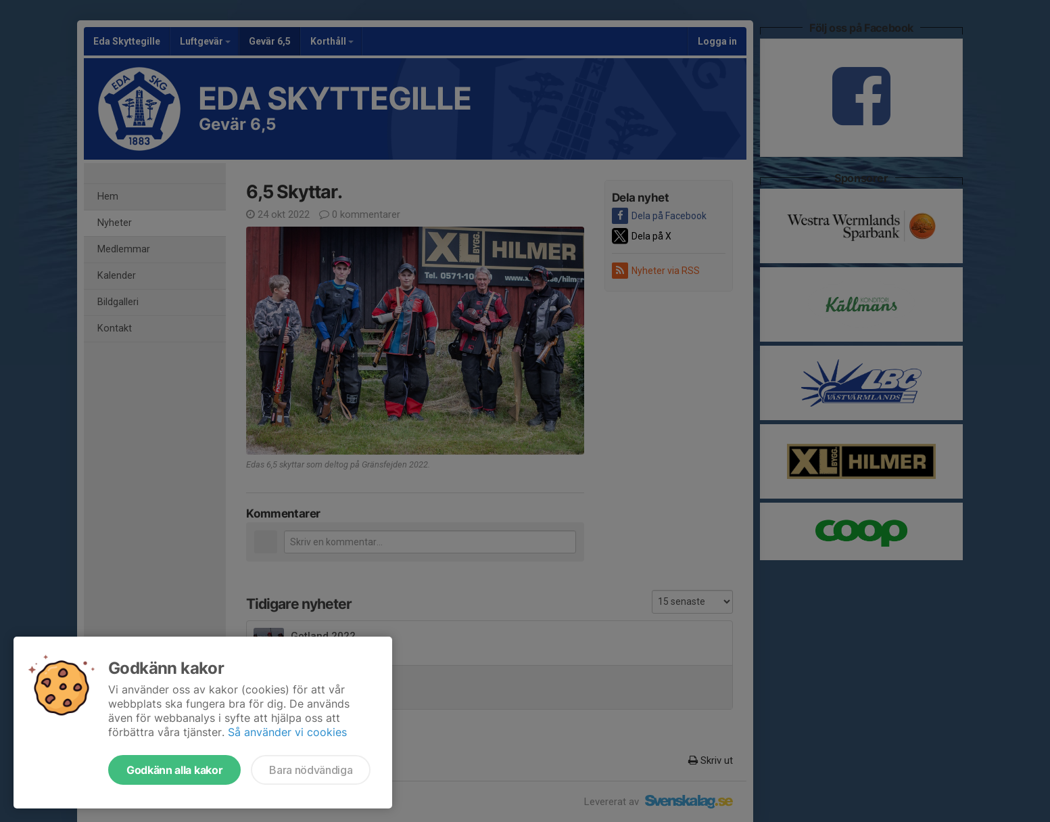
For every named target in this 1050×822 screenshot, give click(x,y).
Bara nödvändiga (310, 770)
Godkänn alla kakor (174, 770)
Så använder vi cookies (287, 732)
